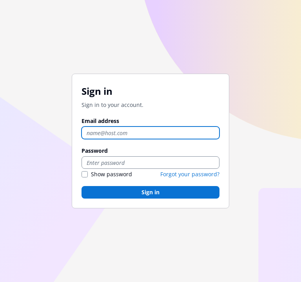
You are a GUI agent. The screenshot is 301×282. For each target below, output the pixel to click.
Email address (100, 121)
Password (95, 150)
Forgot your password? (189, 174)
